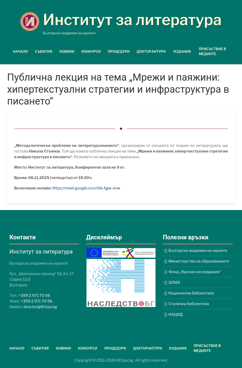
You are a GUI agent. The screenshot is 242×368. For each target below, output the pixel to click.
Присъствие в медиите (212, 51)
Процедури (119, 51)
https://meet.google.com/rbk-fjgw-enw (86, 188)
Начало (20, 51)
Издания (178, 348)
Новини (66, 51)
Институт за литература (132, 19)
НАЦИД (172, 314)
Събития (43, 51)
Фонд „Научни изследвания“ (192, 272)
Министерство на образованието (196, 261)
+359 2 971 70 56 (34, 295)
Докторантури (147, 348)
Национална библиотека (188, 293)
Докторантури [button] (151, 51)
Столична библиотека (186, 304)
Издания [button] (182, 51)
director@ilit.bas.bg (40, 307)
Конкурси (91, 51)
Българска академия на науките (195, 250)
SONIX (171, 282)
